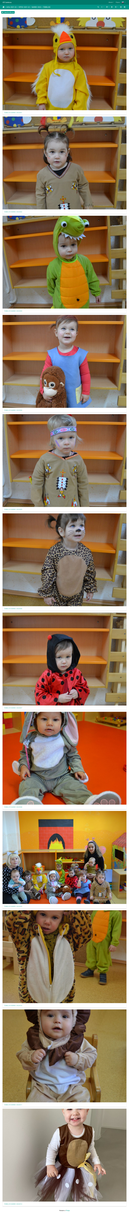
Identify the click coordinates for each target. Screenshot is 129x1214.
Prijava (118, 2)
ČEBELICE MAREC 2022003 (13, 311)
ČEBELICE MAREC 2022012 (13, 1204)
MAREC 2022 (36, 7)
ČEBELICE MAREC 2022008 (13, 807)
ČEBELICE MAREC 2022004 (13, 410)
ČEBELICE (46, 7)
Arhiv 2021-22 (11, 7)
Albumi (111, 2)
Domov (3, 7)
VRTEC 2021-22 (24, 7)
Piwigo (68, 1210)
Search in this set (8, 12)
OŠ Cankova (7, 2)
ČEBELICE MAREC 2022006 (13, 609)
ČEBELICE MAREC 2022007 (13, 708)
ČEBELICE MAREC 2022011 (13, 1105)
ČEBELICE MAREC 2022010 (13, 1005)
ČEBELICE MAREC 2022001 (13, 112)
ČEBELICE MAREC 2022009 (13, 906)
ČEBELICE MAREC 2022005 (13, 509)
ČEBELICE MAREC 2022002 (13, 212)
